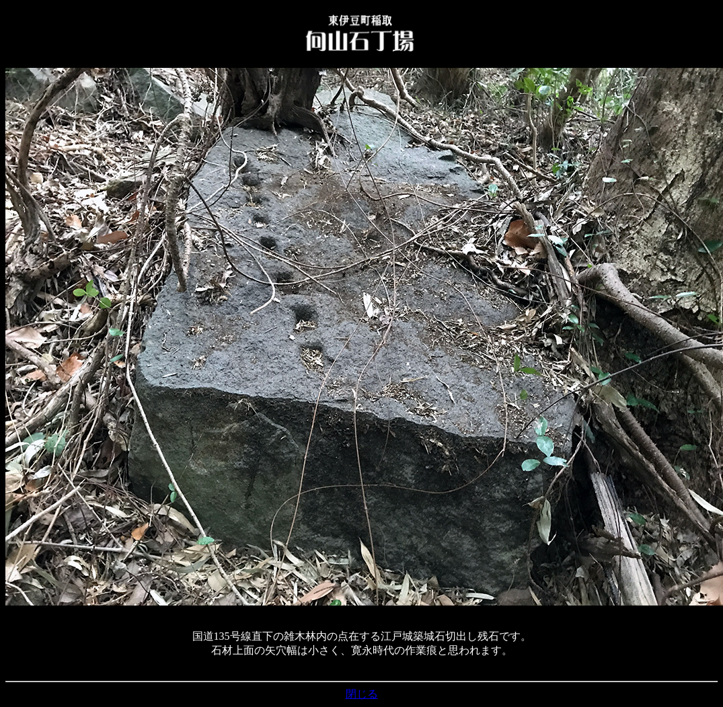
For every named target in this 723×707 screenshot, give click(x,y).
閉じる (362, 694)
